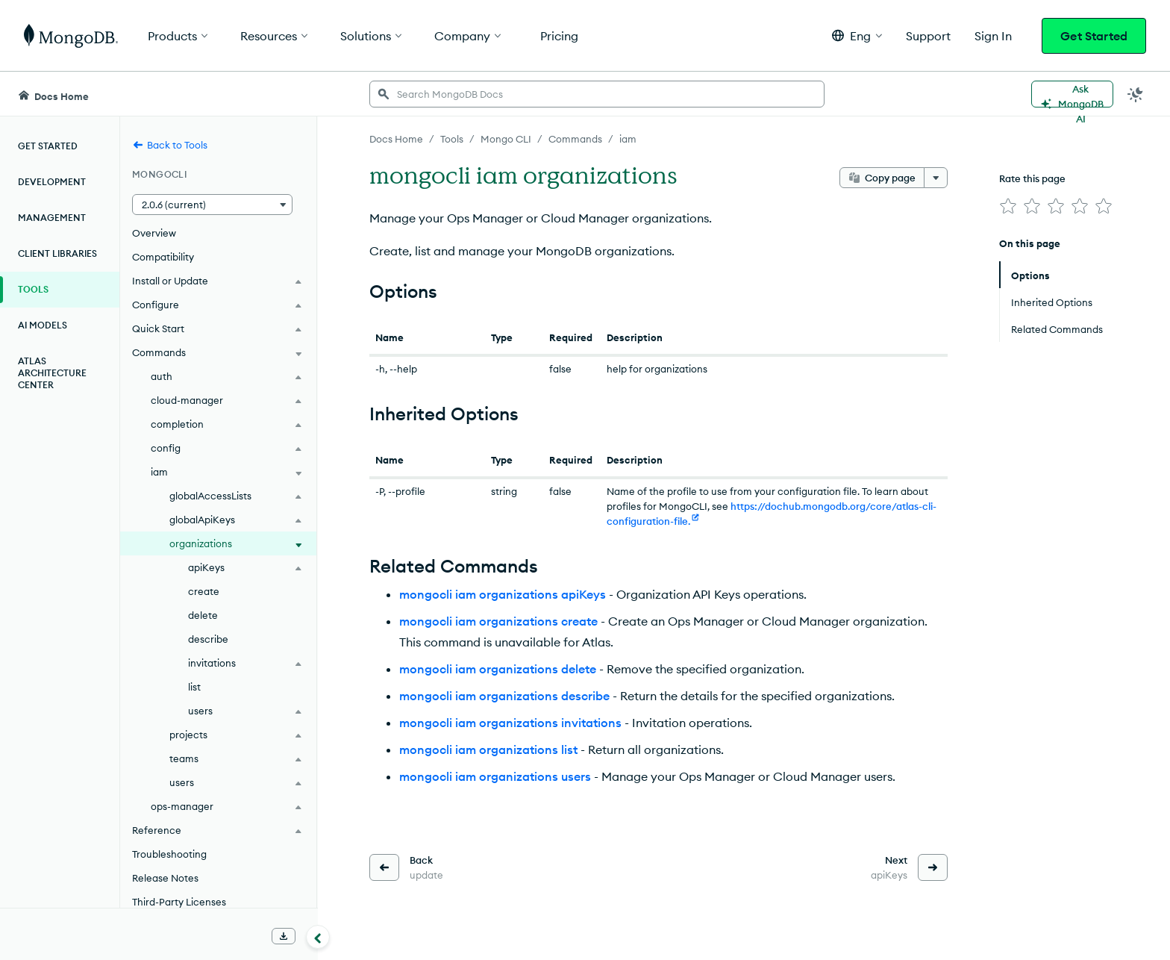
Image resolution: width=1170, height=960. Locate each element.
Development (52, 181)
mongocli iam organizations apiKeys (502, 594)
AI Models (42, 325)
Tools (33, 289)
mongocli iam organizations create (498, 621)
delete (203, 615)
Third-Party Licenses (179, 902)
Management (52, 217)
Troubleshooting (169, 854)
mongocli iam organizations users (495, 776)
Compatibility (163, 257)
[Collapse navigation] (318, 937)
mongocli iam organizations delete (497, 668)
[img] (1008, 206)
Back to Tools (169, 145)
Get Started (1093, 35)
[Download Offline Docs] (283, 936)
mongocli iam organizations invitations (510, 722)
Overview (154, 233)
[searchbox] (597, 94)
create (203, 591)
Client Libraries (57, 253)
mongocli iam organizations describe (504, 695)
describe (208, 639)
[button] (857, 35)
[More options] (936, 177)
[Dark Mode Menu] (1135, 94)
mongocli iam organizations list (488, 749)
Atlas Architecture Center (52, 372)
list (194, 687)
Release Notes (165, 878)
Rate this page (1032, 178)
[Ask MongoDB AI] (1072, 94)
